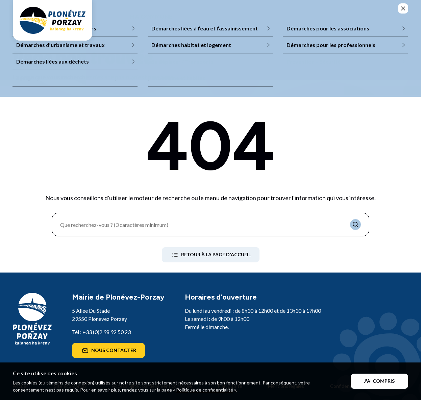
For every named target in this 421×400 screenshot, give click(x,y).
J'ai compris (379, 381)
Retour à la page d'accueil (211, 255)
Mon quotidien (211, 16)
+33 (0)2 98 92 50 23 (106, 332)
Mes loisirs (267, 16)
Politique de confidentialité (204, 390)
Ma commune (151, 16)
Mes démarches (324, 16)
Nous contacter (108, 350)
